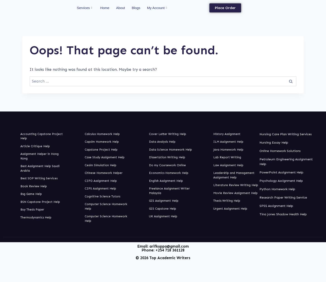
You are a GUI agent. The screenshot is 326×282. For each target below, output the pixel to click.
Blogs (136, 8)
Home (104, 8)
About (120, 8)
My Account (157, 8)
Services (84, 8)
